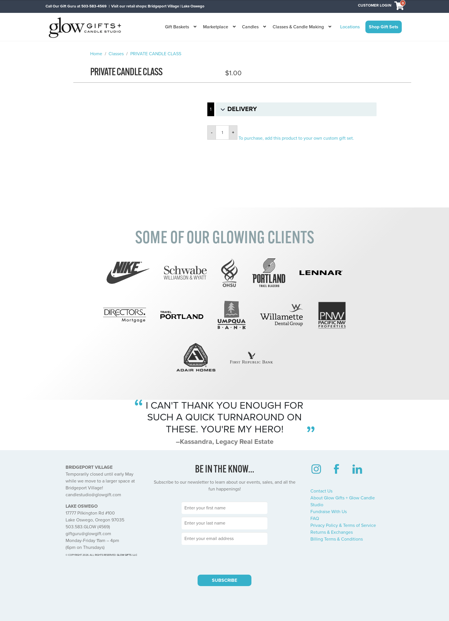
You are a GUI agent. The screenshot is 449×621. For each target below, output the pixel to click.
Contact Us (321, 491)
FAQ (314, 518)
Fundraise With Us (328, 512)
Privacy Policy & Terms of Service (343, 525)
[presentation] (224, 559)
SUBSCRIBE (224, 580)
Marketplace (215, 27)
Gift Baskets (177, 27)
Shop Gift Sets (383, 27)
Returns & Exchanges (331, 532)
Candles (250, 27)
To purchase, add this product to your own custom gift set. (296, 138)
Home (96, 54)
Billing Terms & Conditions (336, 539)
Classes (116, 54)
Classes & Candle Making (298, 27)
